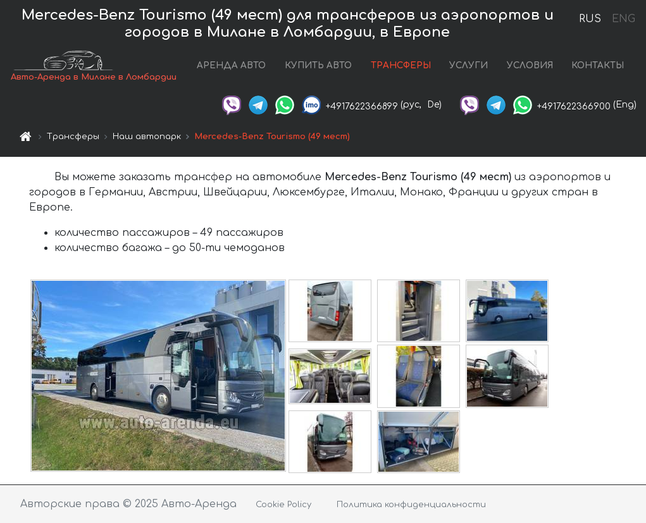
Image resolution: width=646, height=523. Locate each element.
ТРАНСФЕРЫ (401, 65)
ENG (623, 19)
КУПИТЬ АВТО (318, 65)
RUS (590, 19)
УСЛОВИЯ (530, 65)
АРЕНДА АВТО (231, 65)
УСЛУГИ (468, 65)
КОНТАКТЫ (597, 65)
